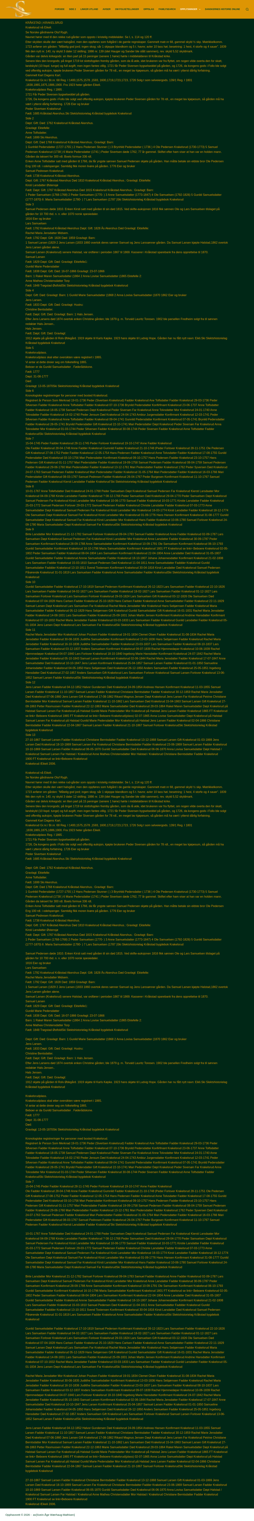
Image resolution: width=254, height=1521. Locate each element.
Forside (59, 9)
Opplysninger (191, 9)
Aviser (107, 9)
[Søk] (247, 9)
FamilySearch (167, 9)
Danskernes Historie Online (222, 9)
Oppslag (148, 9)
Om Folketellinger (127, 9)
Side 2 (72, 9)
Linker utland (89, 9)
